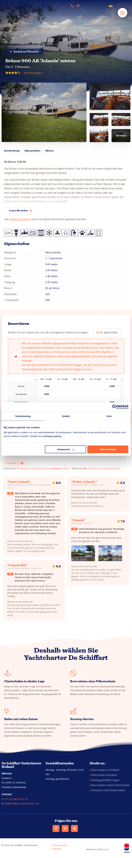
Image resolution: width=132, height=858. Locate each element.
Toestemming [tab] (23, 416)
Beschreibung (12, 150)
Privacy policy (60, 845)
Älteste (66, 468)
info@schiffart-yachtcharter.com (21, 803)
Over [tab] (109, 416)
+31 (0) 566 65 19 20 (16, 799)
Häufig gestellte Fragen (104, 780)
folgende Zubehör (20, 219)
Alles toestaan (108, 449)
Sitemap (57, 848)
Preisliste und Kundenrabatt (107, 790)
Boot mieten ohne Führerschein (109, 785)
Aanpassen (65, 449)
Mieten (49, 150)
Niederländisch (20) (111, 468)
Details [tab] (66, 416)
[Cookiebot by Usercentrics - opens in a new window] (114, 407)
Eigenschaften (32, 150)
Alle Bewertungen (32, 72)
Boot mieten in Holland (104, 770)
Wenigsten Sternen (41, 468)
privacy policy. (53, 436)
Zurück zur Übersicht (24, 51)
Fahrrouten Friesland (103, 775)
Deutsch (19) (95, 468)
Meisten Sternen (24, 468)
